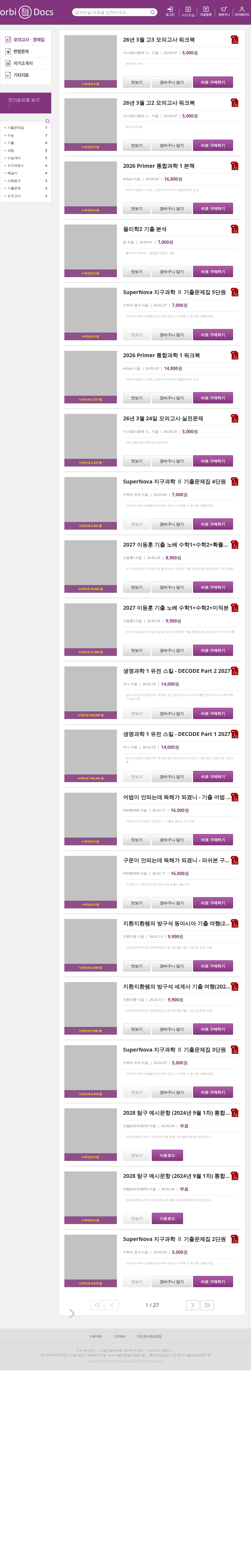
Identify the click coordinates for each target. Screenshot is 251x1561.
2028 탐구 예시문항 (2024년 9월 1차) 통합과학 (179, 1175)
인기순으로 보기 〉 (24, 103)
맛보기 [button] (137, 82)
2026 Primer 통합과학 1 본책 (159, 165)
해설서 (12, 173)
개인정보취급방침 (149, 1336)
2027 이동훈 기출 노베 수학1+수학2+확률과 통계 (182, 544)
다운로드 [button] (167, 1155)
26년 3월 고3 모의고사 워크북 (159, 39)
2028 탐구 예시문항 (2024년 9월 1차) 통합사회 (179, 1112)
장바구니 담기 (172, 82)
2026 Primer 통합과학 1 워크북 (161, 355)
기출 (10, 142)
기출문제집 (15, 127)
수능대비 (14, 158)
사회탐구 (14, 180)
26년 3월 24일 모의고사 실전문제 (163, 418)
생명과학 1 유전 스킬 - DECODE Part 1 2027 (176, 734)
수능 (10, 135)
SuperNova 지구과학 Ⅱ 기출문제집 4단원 (174, 481)
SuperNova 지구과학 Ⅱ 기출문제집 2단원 (174, 1239)
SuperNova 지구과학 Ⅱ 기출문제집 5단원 (174, 292)
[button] (97, 1305)
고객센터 (119, 1336)
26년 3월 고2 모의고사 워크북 (159, 102)
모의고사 (14, 195)
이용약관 (95, 1336)
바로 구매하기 (213, 82)
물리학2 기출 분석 (145, 228)
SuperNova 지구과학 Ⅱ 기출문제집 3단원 (174, 1049)
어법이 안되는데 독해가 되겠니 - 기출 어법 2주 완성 (185, 797)
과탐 (10, 150)
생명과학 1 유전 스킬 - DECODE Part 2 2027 (176, 670)
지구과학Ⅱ (15, 165)
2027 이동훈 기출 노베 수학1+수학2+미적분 (176, 607)
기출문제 (14, 188)
